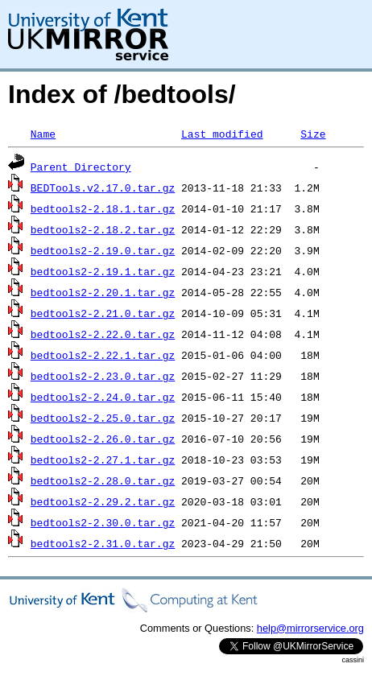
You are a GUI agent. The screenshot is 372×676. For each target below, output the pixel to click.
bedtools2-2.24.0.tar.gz (103, 397)
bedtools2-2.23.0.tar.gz (103, 376)
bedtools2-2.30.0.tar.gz (103, 522)
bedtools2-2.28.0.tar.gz (103, 480)
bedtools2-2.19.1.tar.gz (103, 271)
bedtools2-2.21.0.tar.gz (103, 313)
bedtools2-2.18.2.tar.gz (103, 229)
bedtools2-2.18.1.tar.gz (103, 208)
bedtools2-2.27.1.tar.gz (103, 459)
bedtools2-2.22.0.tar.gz (103, 334)
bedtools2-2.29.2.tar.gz (103, 501)
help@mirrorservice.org (310, 628)
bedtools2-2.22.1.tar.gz (103, 355)
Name (43, 133)
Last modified (221, 133)
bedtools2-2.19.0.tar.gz (103, 250)
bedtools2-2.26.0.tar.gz (103, 438)
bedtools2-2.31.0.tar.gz (103, 543)
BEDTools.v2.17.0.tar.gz (103, 187)
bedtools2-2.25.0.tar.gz (103, 417)
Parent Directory (81, 166)
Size (312, 133)
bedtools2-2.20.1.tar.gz (103, 292)
